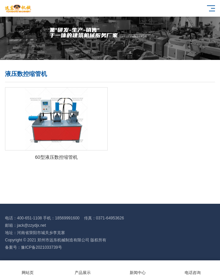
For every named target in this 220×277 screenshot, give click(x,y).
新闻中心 (137, 269)
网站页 (27, 269)
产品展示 (82, 269)
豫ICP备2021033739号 (41, 247)
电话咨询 (192, 269)
